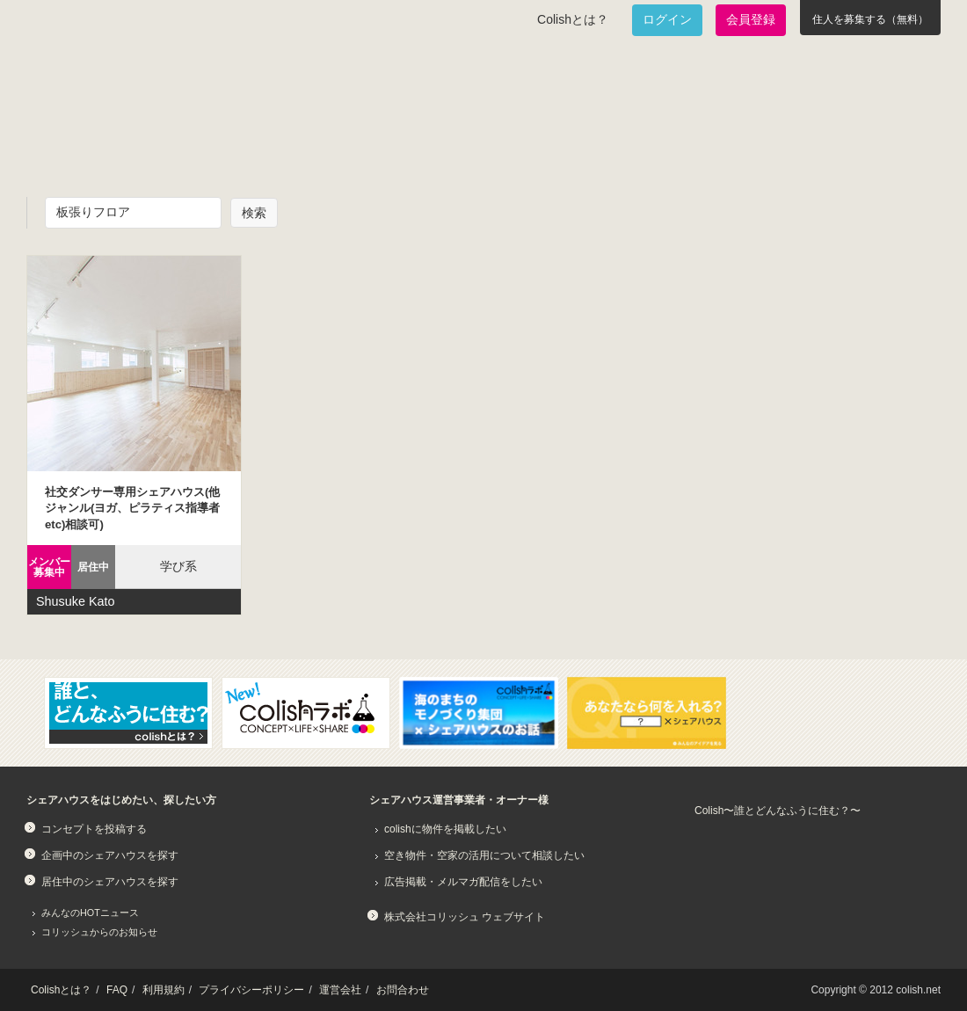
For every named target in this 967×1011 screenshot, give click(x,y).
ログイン (667, 19)
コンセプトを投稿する (94, 829)
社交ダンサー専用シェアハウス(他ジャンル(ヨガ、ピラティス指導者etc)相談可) (132, 508)
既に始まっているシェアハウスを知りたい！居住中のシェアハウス (337, 146)
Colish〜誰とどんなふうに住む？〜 (777, 810)
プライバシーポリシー (251, 990)
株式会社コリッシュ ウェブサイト (464, 917)
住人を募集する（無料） (870, 19)
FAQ (116, 990)
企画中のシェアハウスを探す (109, 855)
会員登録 (750, 19)
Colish (81, 81)
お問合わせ (402, 990)
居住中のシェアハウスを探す (109, 882)
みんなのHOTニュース (90, 912)
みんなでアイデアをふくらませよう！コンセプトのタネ (550, 146)
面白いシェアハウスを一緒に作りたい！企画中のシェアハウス (128, 146)
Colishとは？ (572, 19)
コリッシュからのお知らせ (99, 932)
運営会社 (340, 990)
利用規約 (163, 990)
